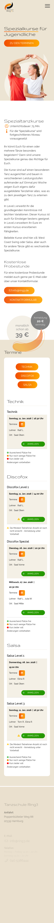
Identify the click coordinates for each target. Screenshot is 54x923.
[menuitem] (46, 7)
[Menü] (46, 7)
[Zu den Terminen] (22, 43)
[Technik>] (27, 366)
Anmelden (31, 444)
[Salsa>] (27, 384)
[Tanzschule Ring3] (9, 7)
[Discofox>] (27, 375)
